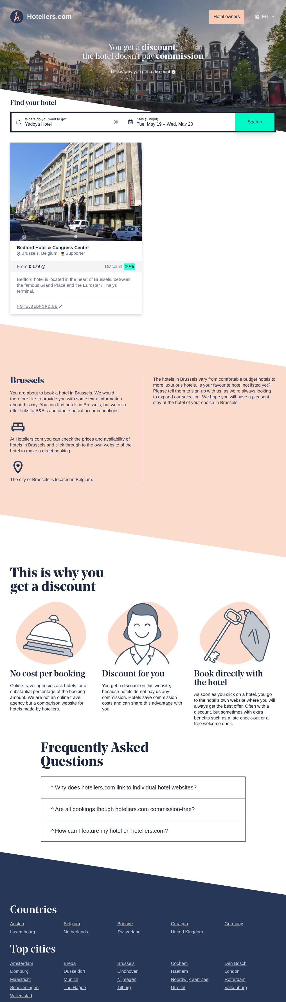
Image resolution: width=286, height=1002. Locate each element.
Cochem (179, 963)
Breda (70, 963)
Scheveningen (24, 987)
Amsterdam (21, 963)
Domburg (19, 971)
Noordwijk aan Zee (189, 979)
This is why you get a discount (143, 71)
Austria (17, 924)
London (231, 971)
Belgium (72, 924)
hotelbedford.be (40, 306)
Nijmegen (126, 979)
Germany (233, 924)
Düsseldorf (74, 971)
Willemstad (21, 996)
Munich (71, 979)
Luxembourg (22, 932)
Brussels (125, 963)
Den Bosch (235, 963)
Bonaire (125, 924)
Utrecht (178, 987)
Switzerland (129, 932)
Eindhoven (128, 971)
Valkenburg (235, 987)
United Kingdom (187, 932)
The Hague (75, 987)
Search (255, 121)
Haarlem (179, 971)
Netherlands (76, 932)
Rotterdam (235, 979)
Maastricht (20, 979)
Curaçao (179, 924)
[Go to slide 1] (75, 236)
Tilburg (124, 987)
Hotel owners (226, 16)
